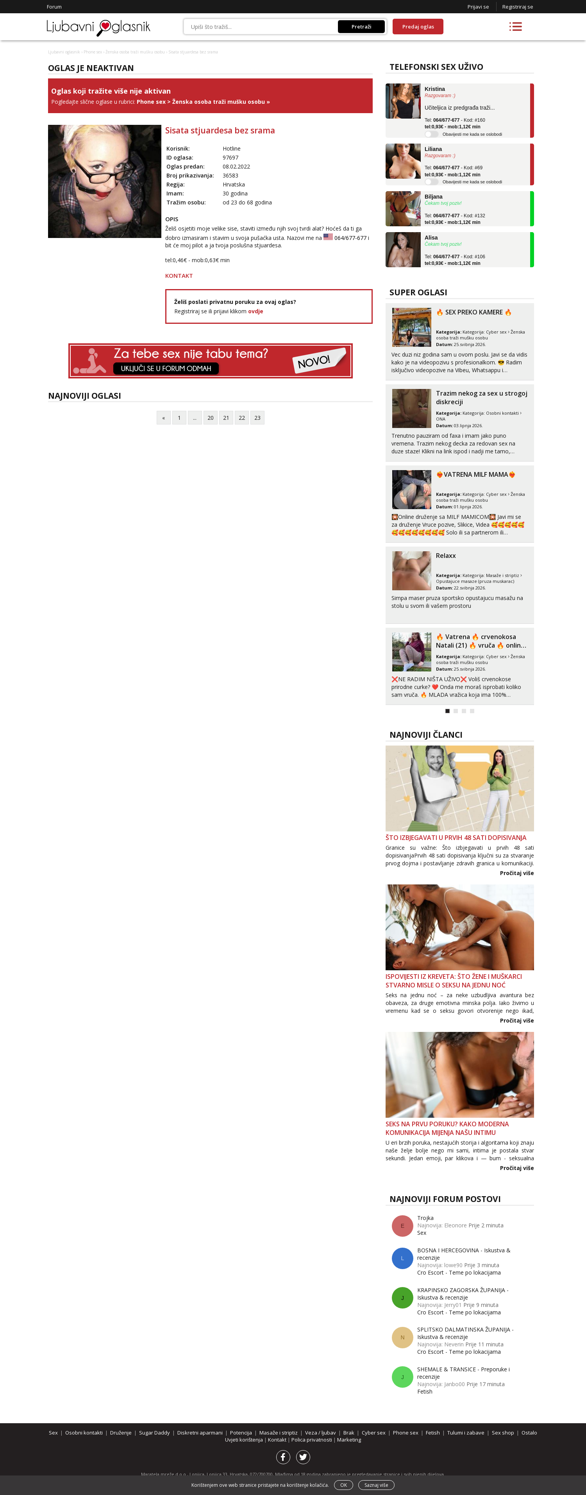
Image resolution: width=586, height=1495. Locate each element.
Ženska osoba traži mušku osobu (135, 52)
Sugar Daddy (154, 1432)
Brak (348, 1432)
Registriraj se (517, 6)
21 (226, 417)
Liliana (433, 149)
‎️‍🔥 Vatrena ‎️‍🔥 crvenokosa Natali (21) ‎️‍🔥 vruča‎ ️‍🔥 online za (480, 645)
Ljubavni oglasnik (64, 52)
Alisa (431, 237)
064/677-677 (350, 237)
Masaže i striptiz (502, 575)
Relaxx (446, 555)
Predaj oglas (418, 26)
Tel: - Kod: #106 (455, 260)
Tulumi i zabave (465, 1432)
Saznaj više (376, 1485)
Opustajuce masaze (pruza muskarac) (475, 581)
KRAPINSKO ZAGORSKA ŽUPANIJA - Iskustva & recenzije (463, 1293)
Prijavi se (478, 6)
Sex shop (503, 1432)
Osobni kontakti (502, 413)
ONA (440, 419)
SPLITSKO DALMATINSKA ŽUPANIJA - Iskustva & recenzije (465, 1333)
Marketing (349, 1439)
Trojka (425, 1218)
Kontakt (278, 1439)
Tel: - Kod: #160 (455, 123)
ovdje (255, 311)
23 (257, 417)
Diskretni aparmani (200, 1432)
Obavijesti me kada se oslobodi (472, 134)
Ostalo (529, 1432)
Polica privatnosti (312, 1439)
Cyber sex (496, 332)
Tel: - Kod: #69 (453, 171)
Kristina (435, 89)
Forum (54, 6)
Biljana (434, 197)
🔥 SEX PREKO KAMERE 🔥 (474, 312)
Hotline (232, 148)
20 (210, 417)
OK (343, 1485)
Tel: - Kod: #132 (455, 219)
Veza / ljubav (320, 1432)
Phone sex (93, 52)
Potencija (241, 1432)
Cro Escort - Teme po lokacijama (459, 1272)
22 (242, 417)
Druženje (121, 1432)
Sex (421, 1232)
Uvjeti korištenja (244, 1439)
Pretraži (362, 26)
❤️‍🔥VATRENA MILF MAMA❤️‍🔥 (476, 474)
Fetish (424, 1391)
